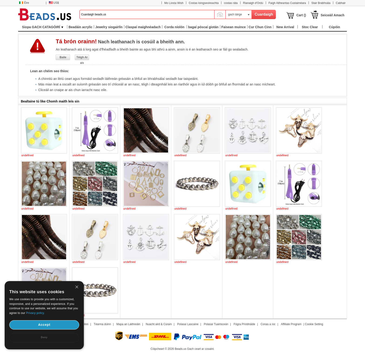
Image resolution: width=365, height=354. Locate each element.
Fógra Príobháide (244, 324)
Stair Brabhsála (320, 3)
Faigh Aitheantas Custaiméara (287, 3)
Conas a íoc (267, 324)
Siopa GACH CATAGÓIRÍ (43, 27)
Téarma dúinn (102, 324)
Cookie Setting (314, 324)
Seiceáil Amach (332, 15)
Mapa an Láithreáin (128, 324)
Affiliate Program (291, 324)
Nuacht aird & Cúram (159, 324)
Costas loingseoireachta (204, 3)
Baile (63, 57)
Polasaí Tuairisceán (216, 324)
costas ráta (231, 3)
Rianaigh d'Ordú (253, 3)
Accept (44, 325)
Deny (44, 337)
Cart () (301, 15)
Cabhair (341, 3)
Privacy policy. (35, 313)
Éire (24, 2)
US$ (54, 2)
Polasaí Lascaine (187, 324)
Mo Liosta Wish (173, 3)
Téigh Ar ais (82, 58)
